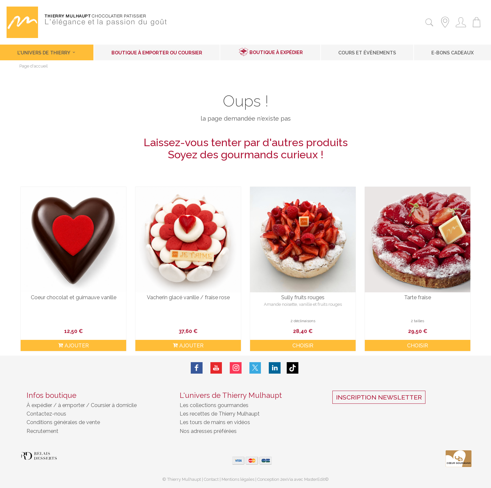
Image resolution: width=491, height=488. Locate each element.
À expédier (40, 405)
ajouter (73, 345)
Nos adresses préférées (208, 431)
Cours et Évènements (367, 52)
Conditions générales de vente (63, 422)
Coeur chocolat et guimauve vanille (73, 297)
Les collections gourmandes (214, 405)
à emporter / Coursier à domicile (97, 405)
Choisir (302, 345)
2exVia (287, 479)
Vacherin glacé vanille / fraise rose (188, 297)
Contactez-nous (46, 414)
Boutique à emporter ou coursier (156, 52)
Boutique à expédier (276, 52)
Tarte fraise (417, 297)
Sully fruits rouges (302, 297)
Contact (211, 479)
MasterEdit (314, 479)
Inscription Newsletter (379, 397)
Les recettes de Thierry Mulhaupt (220, 414)
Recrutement (42, 431)
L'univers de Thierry (46, 52)
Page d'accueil (33, 66)
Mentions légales (238, 479)
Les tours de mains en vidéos (215, 422)
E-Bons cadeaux (452, 52)
